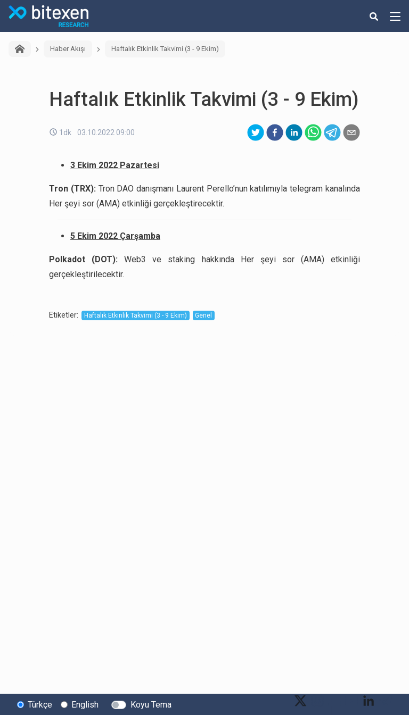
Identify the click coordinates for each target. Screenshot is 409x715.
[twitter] (255, 132)
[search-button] (373, 16)
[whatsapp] (313, 132)
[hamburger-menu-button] (395, 16)
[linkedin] (293, 132)
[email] (351, 132)
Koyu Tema (150, 705)
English (85, 705)
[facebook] (274, 132)
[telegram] (332, 132)
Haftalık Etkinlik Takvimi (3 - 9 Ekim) (165, 49)
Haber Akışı (68, 49)
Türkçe (40, 705)
